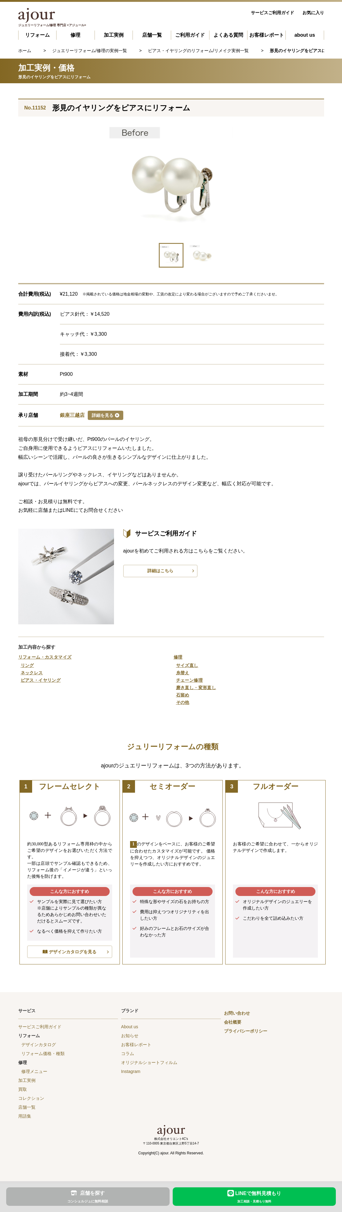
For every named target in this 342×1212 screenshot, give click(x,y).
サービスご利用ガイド (272, 12)
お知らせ (129, 1035)
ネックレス (32, 672)
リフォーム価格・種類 (43, 1053)
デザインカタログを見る (72, 951)
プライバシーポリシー (245, 1031)
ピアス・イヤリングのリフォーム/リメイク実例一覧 (198, 50)
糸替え (182, 672)
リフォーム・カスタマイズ (45, 657)
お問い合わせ (237, 1013)
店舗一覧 (152, 35)
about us (304, 35)
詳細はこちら (160, 570)
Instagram (130, 1071)
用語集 (24, 1116)
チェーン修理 (189, 680)
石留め (182, 694)
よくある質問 (228, 35)
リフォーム (37, 35)
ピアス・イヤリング (41, 680)
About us (129, 1026)
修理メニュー (34, 1071)
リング (27, 665)
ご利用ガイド (190, 35)
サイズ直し (187, 665)
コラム (127, 1053)
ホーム (24, 50)
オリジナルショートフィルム (149, 1062)
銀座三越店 (72, 415)
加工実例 (114, 35)
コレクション (31, 1098)
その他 (182, 702)
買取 (22, 1089)
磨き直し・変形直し (196, 687)
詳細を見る (106, 415)
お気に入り (313, 12)
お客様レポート (266, 35)
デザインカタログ (38, 1044)
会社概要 (232, 1022)
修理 (75, 35)
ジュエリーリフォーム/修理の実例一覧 (89, 50)
